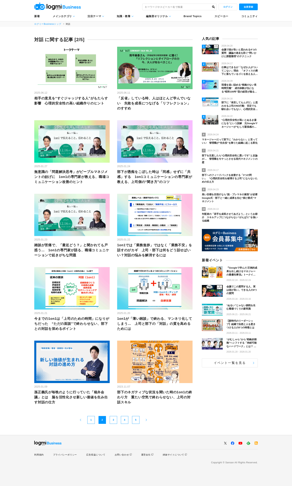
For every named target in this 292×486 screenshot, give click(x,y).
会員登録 (248, 7)
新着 (37, 16)
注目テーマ (94, 16)
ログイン (228, 7)
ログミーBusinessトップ (47, 24)
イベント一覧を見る (230, 362)
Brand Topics (193, 16)
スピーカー (221, 16)
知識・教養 (124, 16)
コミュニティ (249, 16)
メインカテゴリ (62, 16)
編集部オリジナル (157, 16)
